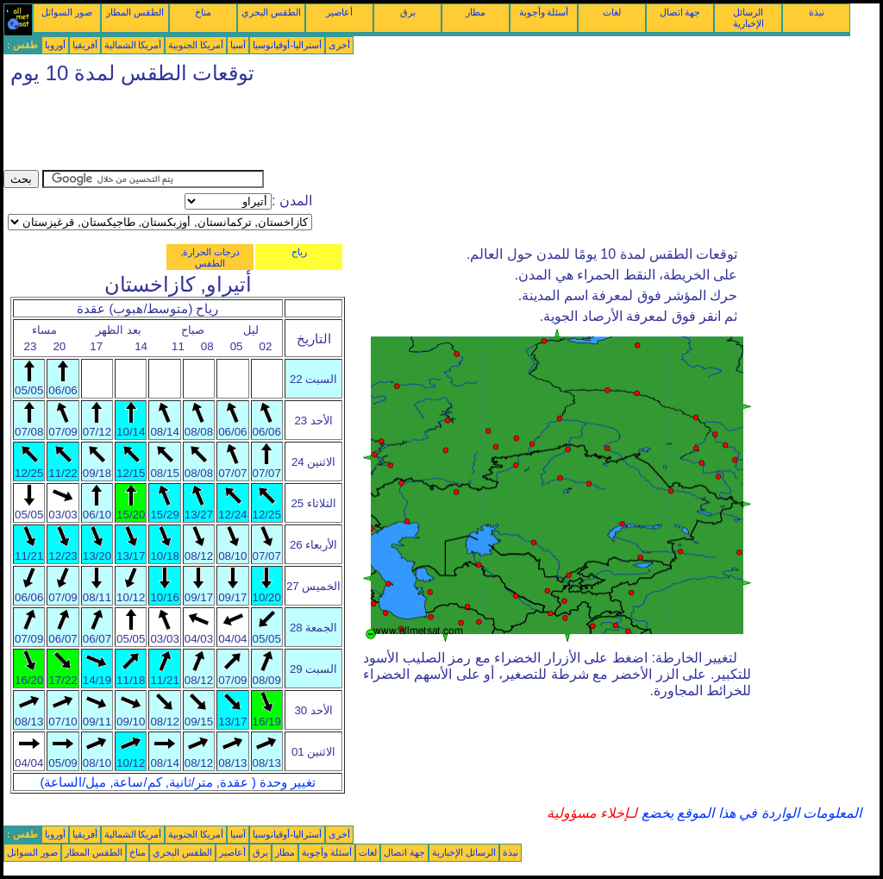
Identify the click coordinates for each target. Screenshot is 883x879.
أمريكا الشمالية (133, 45)
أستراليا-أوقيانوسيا (287, 45)
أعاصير (339, 12)
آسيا (238, 45)
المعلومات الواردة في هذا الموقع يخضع (749, 813)
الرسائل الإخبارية (748, 17)
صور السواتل (66, 12)
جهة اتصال (680, 12)
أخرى (339, 45)
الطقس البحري (271, 12)
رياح (299, 252)
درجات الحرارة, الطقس (210, 257)
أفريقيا (84, 45)
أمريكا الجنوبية (195, 45)
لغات (612, 12)
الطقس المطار (135, 12)
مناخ (203, 12)
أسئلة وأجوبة (544, 12)
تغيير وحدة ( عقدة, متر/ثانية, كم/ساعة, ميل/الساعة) (178, 782)
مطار (475, 12)
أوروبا (55, 45)
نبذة (816, 12)
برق (408, 12)
